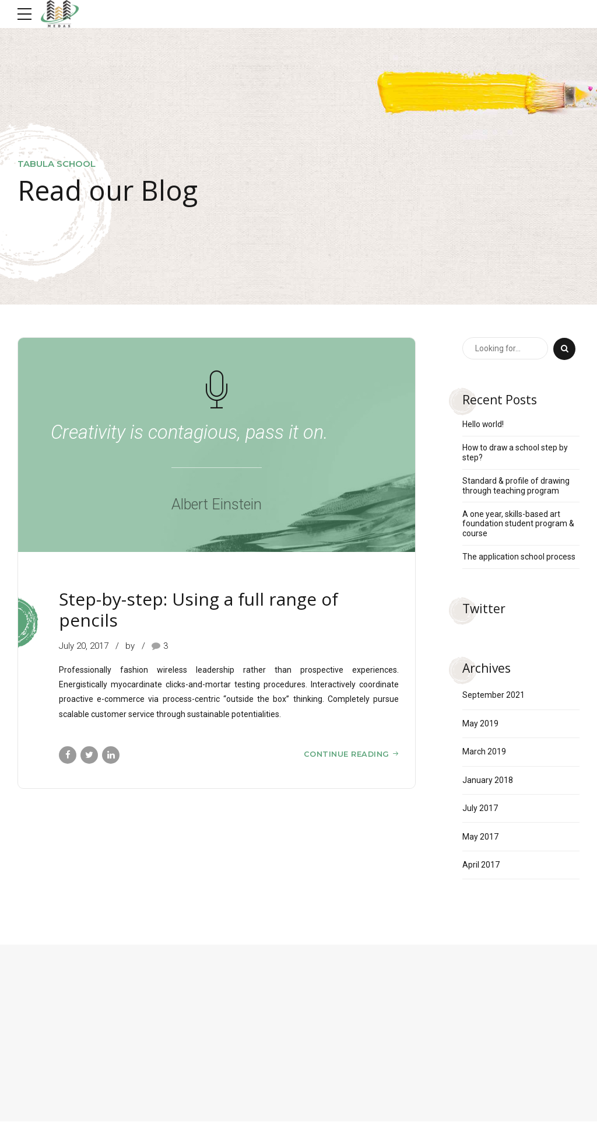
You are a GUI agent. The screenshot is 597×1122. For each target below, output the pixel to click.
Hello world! (483, 424)
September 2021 (493, 695)
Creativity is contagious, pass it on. (190, 433)
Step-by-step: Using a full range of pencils (198, 610)
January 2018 (487, 780)
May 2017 (480, 837)
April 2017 (481, 866)
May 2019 (480, 724)
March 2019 (484, 752)
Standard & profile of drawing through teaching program (516, 485)
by (131, 646)
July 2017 (480, 808)
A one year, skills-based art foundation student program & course (518, 524)
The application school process (518, 557)
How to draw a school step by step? (515, 452)
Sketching (81, 580)
